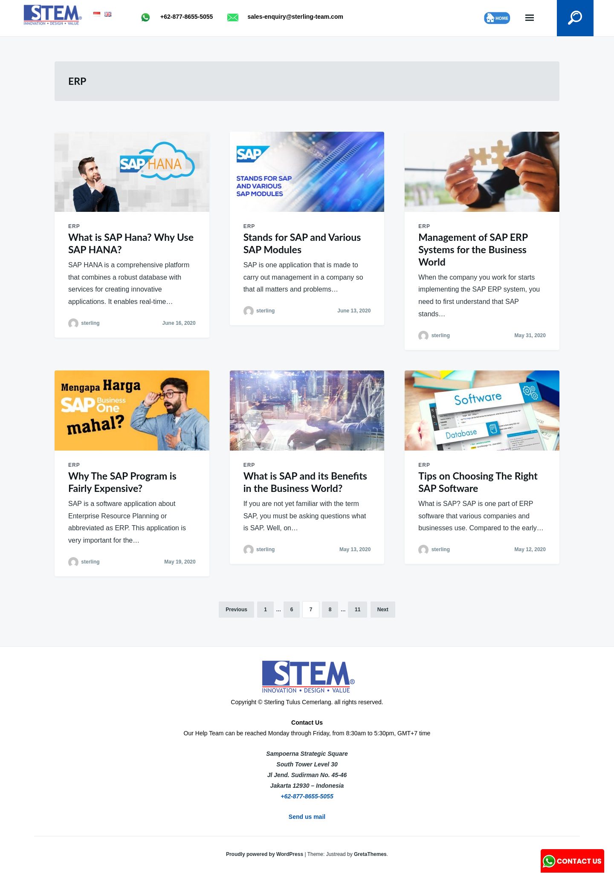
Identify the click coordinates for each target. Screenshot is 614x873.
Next (382, 610)
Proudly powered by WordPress (265, 854)
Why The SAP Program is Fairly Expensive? (122, 482)
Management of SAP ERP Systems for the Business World (472, 249)
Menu (529, 18)
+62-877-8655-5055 (307, 796)
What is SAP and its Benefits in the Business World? (305, 482)
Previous (236, 610)
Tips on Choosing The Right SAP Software (477, 482)
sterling (90, 323)
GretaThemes (370, 854)
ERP (74, 226)
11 (357, 610)
